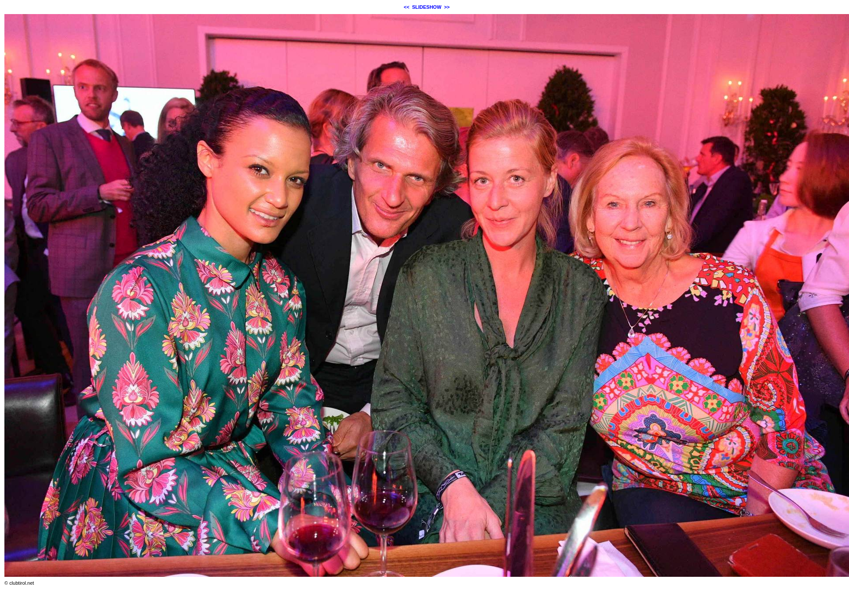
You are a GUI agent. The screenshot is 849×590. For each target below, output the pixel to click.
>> (447, 7)
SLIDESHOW (427, 7)
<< (407, 7)
